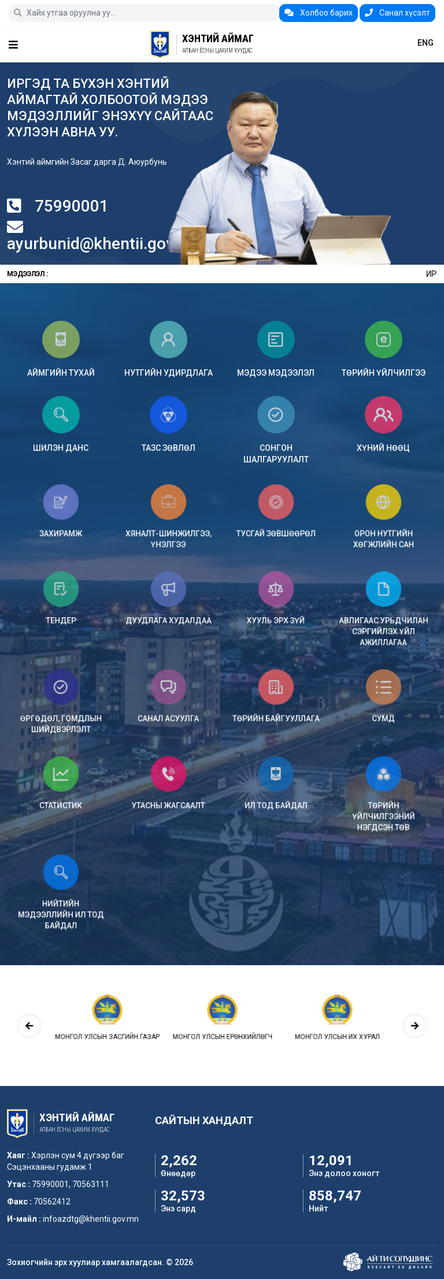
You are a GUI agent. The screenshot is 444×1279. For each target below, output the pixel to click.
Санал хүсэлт (397, 12)
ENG (425, 42)
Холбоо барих (318, 12)
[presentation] (87, 1025)
